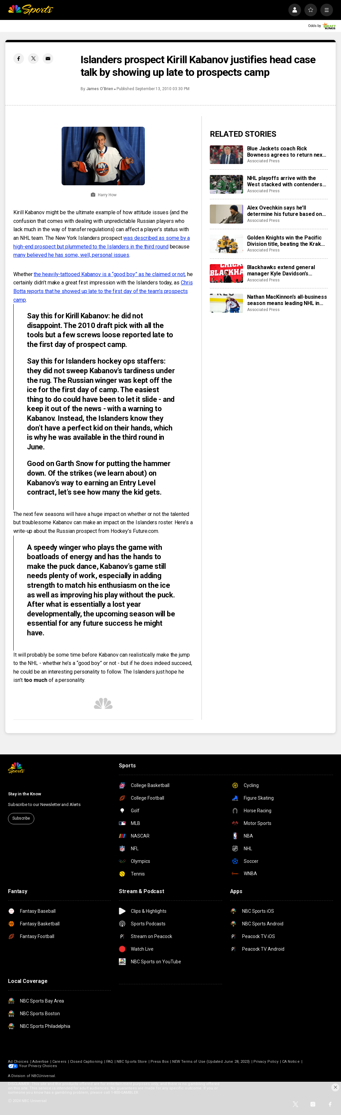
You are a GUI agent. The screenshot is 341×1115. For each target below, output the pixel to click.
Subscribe (21, 818)
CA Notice (291, 1061)
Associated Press (263, 161)
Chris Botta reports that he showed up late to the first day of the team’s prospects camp (103, 291)
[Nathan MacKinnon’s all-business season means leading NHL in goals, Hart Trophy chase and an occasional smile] (226, 303)
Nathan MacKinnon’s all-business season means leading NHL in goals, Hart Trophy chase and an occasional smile (287, 300)
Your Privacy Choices (38, 1066)
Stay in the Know (24, 793)
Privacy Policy (265, 1061)
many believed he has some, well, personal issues (71, 255)
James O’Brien (99, 88)
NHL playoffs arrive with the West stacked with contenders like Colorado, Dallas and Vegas (286, 181)
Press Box (160, 1061)
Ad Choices (18, 1061)
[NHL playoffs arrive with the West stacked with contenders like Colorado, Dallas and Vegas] (226, 184)
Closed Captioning (86, 1061)
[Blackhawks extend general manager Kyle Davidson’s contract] (226, 273)
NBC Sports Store (132, 1061)
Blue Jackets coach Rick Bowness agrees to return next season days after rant (285, 151)
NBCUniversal (43, 1076)
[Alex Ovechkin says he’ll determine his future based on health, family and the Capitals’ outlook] (226, 214)
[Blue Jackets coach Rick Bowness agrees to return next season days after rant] (226, 154)
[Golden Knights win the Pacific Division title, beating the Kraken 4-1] (226, 244)
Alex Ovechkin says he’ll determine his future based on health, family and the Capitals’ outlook (284, 211)
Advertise (40, 1061)
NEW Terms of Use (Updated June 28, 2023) (211, 1061)
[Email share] (48, 58)
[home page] (30, 10)
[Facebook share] (18, 58)
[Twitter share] (33, 58)
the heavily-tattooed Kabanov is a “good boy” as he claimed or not (109, 274)
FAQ (109, 1061)
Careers (59, 1061)
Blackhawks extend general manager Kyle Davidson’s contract (281, 270)
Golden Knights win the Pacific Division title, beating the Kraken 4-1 (287, 241)
